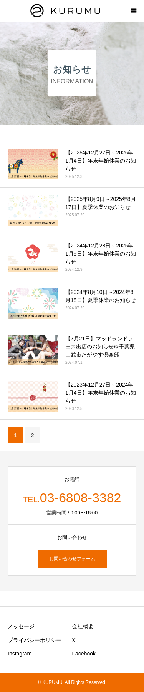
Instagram (19, 654)
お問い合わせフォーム (72, 558)
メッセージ (21, 626)
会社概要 (83, 626)
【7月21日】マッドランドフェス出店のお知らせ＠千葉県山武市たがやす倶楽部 (100, 346)
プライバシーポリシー (34, 640)
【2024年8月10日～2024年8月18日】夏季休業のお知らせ (100, 296)
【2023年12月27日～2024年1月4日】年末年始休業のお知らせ (100, 393)
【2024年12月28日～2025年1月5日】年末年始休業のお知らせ (100, 253)
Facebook (84, 654)
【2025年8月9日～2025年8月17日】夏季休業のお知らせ (100, 203)
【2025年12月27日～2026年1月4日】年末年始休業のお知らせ (100, 160)
